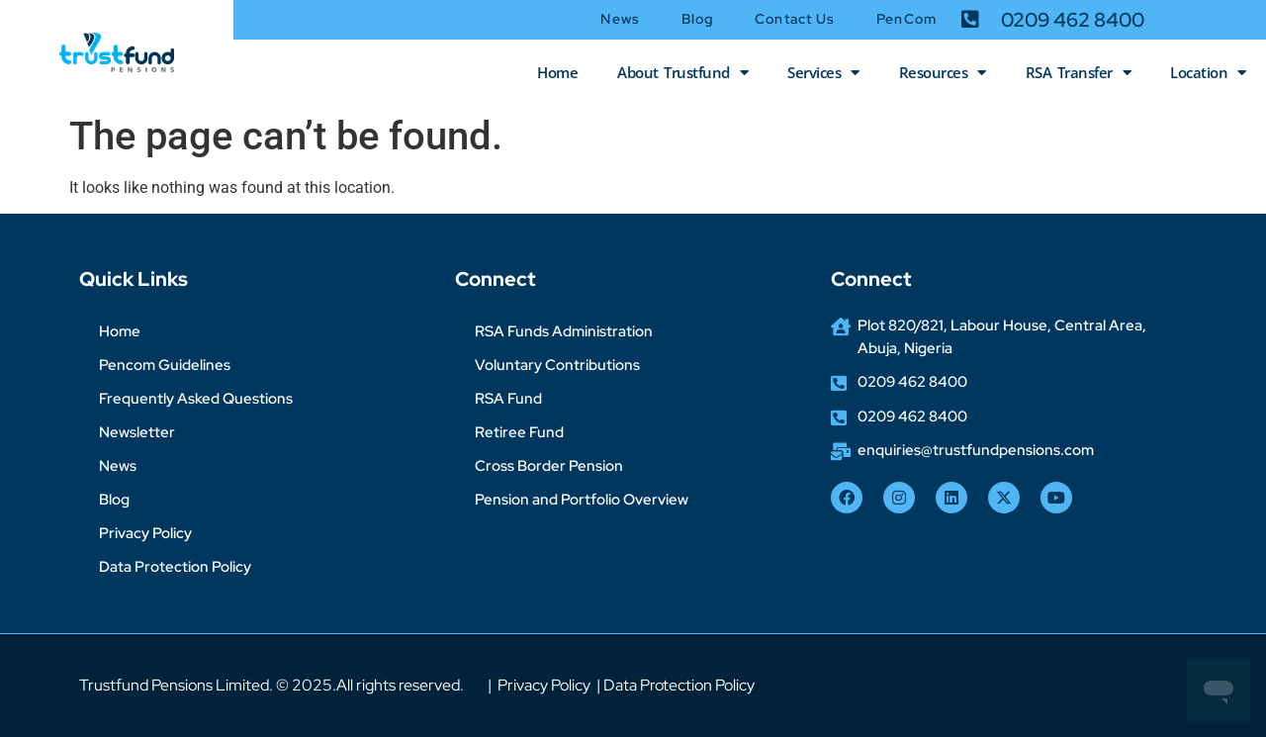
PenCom (906, 19)
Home (557, 72)
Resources (942, 72)
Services (823, 72)
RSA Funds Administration (564, 331)
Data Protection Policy (175, 567)
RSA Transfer (1078, 72)
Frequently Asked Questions (196, 399)
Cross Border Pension (549, 466)
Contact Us (795, 19)
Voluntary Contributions (557, 365)
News (619, 19)
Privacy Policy (145, 533)
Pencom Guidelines (164, 365)
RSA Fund (508, 399)
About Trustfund (682, 72)
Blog (697, 19)
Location (1208, 72)
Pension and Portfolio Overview (581, 499)
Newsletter (137, 432)
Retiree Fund (519, 432)
